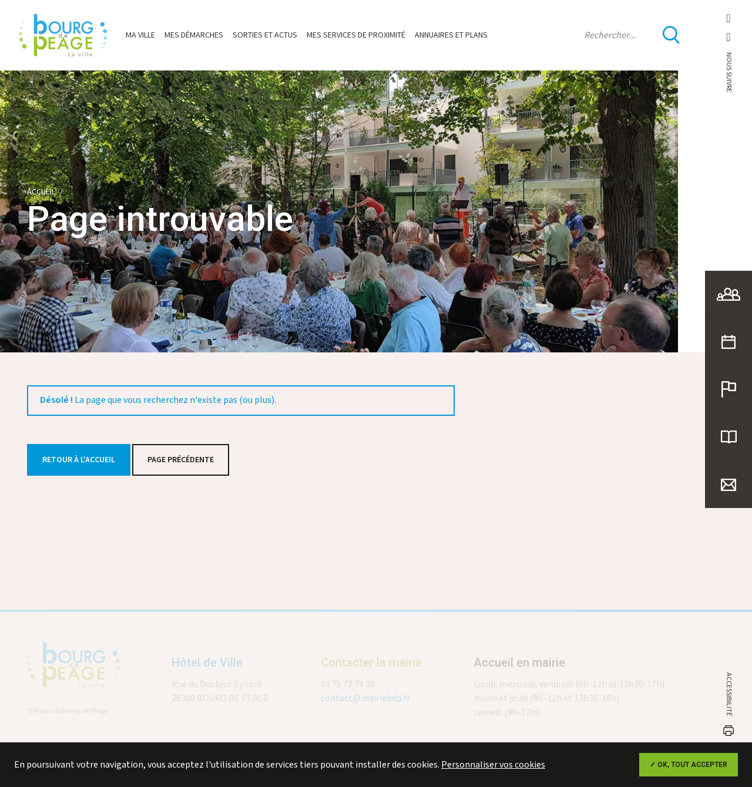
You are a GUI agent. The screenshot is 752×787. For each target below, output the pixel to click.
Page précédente (180, 460)
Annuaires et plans (451, 35)
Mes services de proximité (356, 35)
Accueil (41, 192)
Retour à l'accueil (78, 460)
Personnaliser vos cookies (493, 765)
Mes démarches (193, 35)
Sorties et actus (265, 35)
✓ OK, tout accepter (688, 765)
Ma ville (140, 35)
